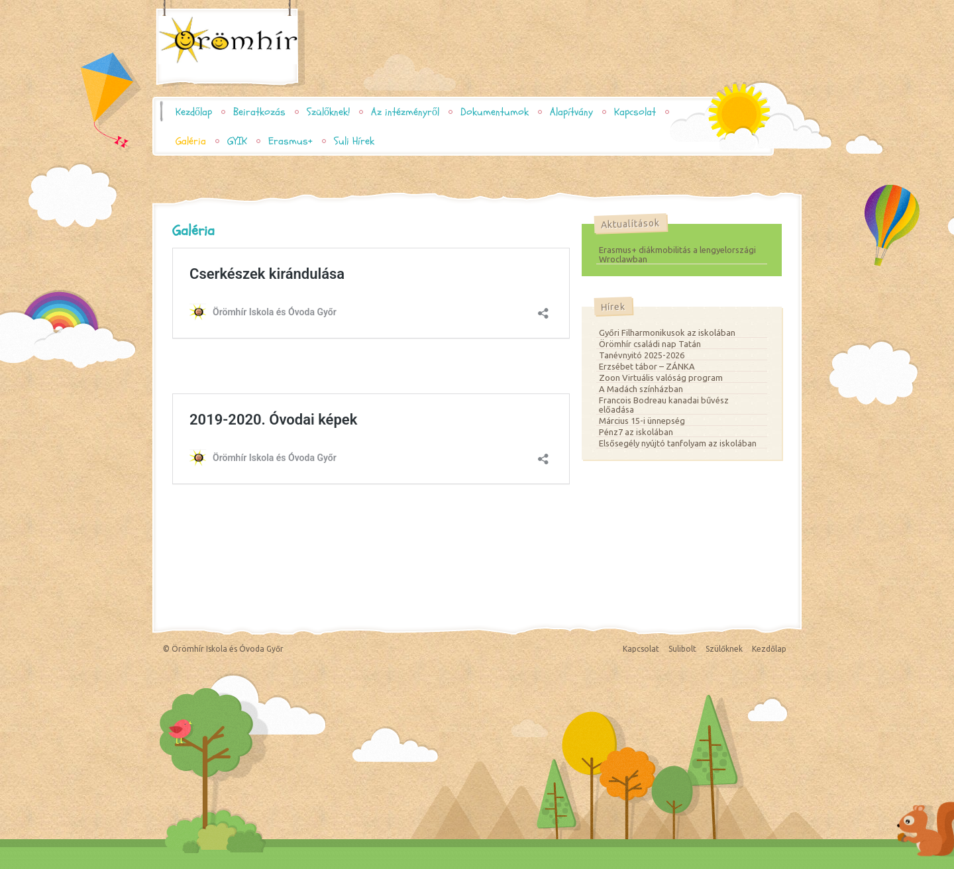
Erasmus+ (290, 141)
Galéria (191, 141)
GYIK (237, 141)
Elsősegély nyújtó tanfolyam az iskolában (678, 443)
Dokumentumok (494, 112)
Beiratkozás (259, 112)
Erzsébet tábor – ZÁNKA (647, 366)
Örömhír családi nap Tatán (650, 343)
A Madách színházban (641, 388)
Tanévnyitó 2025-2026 (641, 355)
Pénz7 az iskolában (636, 431)
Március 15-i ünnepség (642, 420)
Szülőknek (724, 648)
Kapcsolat (635, 112)
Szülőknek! (328, 112)
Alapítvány (571, 112)
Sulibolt (682, 648)
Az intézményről (405, 112)
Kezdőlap (194, 112)
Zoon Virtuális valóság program (661, 377)
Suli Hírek (354, 141)
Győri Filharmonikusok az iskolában (667, 332)
